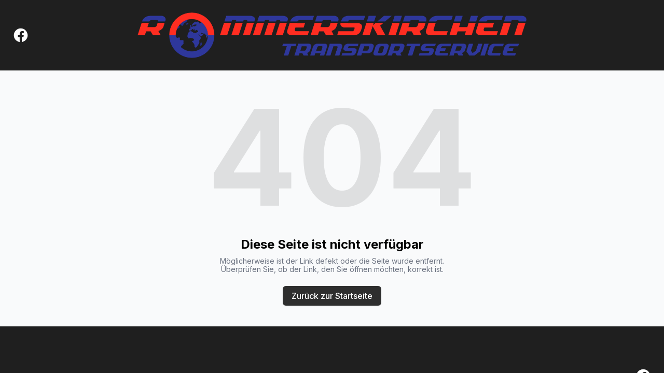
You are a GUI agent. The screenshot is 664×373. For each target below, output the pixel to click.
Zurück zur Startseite (332, 296)
